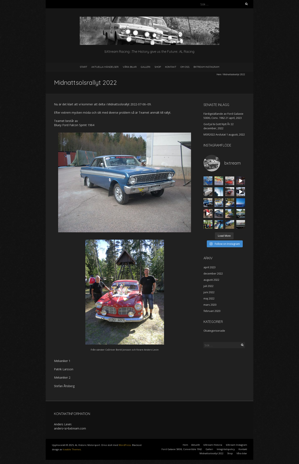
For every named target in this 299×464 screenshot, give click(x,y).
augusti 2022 (211, 280)
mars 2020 (209, 304)
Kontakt (170, 66)
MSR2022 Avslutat (214, 134)
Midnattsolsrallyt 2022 (211, 453)
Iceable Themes (72, 449)
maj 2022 (208, 298)
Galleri (145, 66)
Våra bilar (130, 66)
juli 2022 (208, 286)
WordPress (125, 445)
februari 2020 (211, 311)
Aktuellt (195, 444)
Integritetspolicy (226, 449)
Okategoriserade (214, 330)
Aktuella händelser (105, 66)
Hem (219, 74)
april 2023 (209, 267)
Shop (157, 66)
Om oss (184, 66)
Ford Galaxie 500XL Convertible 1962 (182, 449)
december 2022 (213, 273)
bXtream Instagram (206, 66)
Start (83, 66)
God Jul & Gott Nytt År (216, 124)
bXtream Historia (212, 444)
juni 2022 (208, 292)
